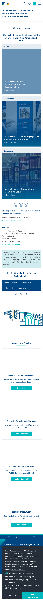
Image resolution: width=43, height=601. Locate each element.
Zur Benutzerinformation (11, 220)
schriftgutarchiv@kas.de (11, 244)
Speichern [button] (12, 595)
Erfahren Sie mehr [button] (18, 569)
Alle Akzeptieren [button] (33, 595)
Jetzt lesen (21, 388)
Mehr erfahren (22, 433)
